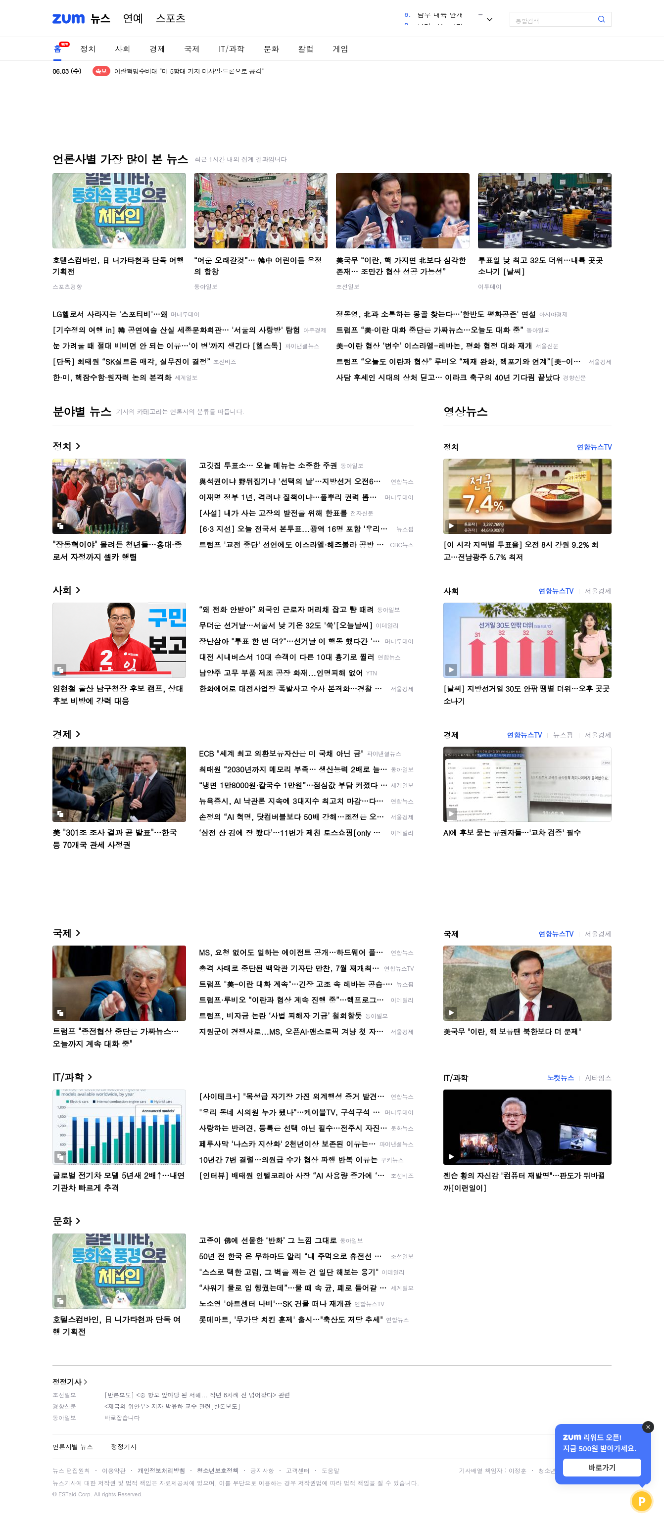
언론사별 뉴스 (72, 1446)
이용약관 (114, 1470)
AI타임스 (598, 1078)
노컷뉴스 (560, 1078)
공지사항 (262, 1470)
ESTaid (67, 1494)
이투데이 (490, 286)
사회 (123, 48)
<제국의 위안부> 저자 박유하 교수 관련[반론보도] (172, 1406)
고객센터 (298, 1470)
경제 (157, 48)
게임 (340, 48)
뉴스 (100, 18)
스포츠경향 (67, 286)
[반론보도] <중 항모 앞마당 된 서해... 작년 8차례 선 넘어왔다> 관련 (197, 1394)
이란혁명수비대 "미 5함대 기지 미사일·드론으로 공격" (189, 71)
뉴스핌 (563, 735)
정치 (88, 48)
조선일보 (348, 286)
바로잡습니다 (122, 1417)
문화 (271, 48)
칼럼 (306, 48)
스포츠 (171, 18)
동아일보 (206, 286)
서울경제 (598, 591)
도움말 (330, 1470)
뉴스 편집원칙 (71, 1470)
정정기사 (66, 1382)
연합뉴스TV (594, 447)
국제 (192, 48)
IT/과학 (231, 48)
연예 (133, 18)
